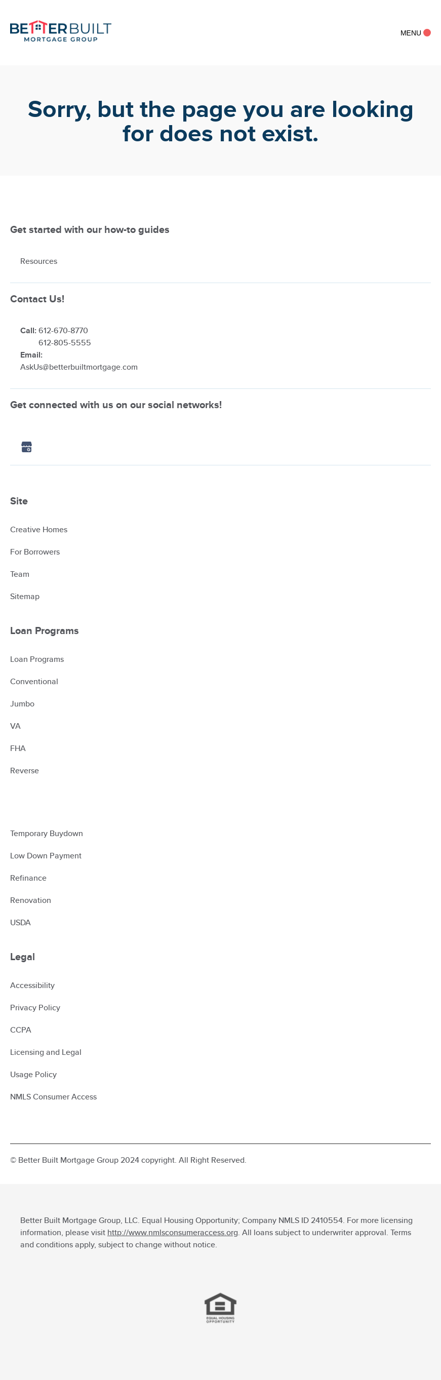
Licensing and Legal (46, 1052)
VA (15, 726)
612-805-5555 (64, 342)
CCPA (20, 1030)
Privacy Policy (35, 1007)
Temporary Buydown (46, 833)
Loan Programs (37, 659)
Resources (38, 261)
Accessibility (32, 985)
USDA (20, 922)
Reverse (24, 770)
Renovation (30, 900)
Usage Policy (33, 1074)
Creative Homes (38, 529)
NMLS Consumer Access (53, 1096)
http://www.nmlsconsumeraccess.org (172, 1232)
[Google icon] (36, 448)
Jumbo (22, 703)
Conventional (34, 681)
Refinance (28, 878)
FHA (18, 748)
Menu (415, 33)
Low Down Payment (46, 855)
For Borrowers (35, 552)
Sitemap (24, 596)
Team (19, 574)
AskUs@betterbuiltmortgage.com (79, 367)
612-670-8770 (63, 330)
